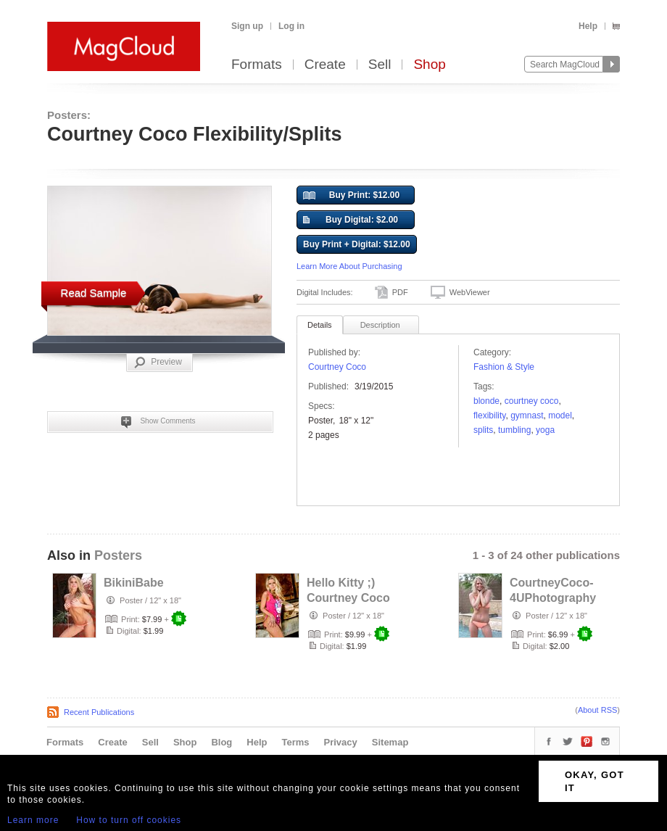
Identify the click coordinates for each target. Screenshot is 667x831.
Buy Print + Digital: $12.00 (356, 244)
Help (588, 26)
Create (325, 65)
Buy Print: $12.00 (351, 196)
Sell (380, 65)
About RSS (597, 710)
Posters (118, 555)
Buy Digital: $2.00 (350, 220)
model (560, 415)
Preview (158, 362)
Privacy (340, 742)
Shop (429, 65)
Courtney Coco (337, 367)
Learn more (33, 820)
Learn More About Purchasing (349, 266)
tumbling (514, 430)
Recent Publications (99, 712)
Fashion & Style (503, 367)
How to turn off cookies (128, 820)
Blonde (486, 401)
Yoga (545, 430)
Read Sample (94, 292)
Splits (483, 430)
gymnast (526, 415)
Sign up (247, 26)
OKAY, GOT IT (594, 781)
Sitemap (390, 742)
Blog (221, 742)
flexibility (489, 415)
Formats (256, 65)
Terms (295, 742)
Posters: (69, 115)
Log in (291, 26)
